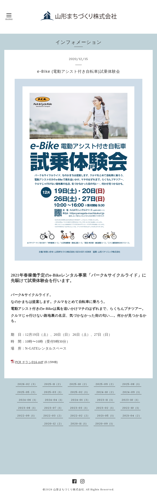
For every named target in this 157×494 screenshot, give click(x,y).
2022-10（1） (131, 407)
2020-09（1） (105, 423)
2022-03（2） (53, 415)
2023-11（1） (106, 399)
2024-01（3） (80, 399)
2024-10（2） (105, 392)
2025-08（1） (131, 384)
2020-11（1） (79, 423)
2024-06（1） (28, 399)
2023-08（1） (27, 407)
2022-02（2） (80, 415)
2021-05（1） (106, 415)
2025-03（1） (53, 392)
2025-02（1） (79, 392)
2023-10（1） (131, 399)
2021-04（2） (131, 415)
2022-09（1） (26, 415)
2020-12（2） (53, 423)
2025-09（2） (105, 384)
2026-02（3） (27, 384)
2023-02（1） (105, 407)
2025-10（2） (78, 384)
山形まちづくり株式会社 (68, 489)
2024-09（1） (131, 392)
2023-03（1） (79, 407)
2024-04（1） (54, 399)
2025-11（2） (53, 384)
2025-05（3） (27, 392)
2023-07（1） (53, 407)
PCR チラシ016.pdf (29, 362)
